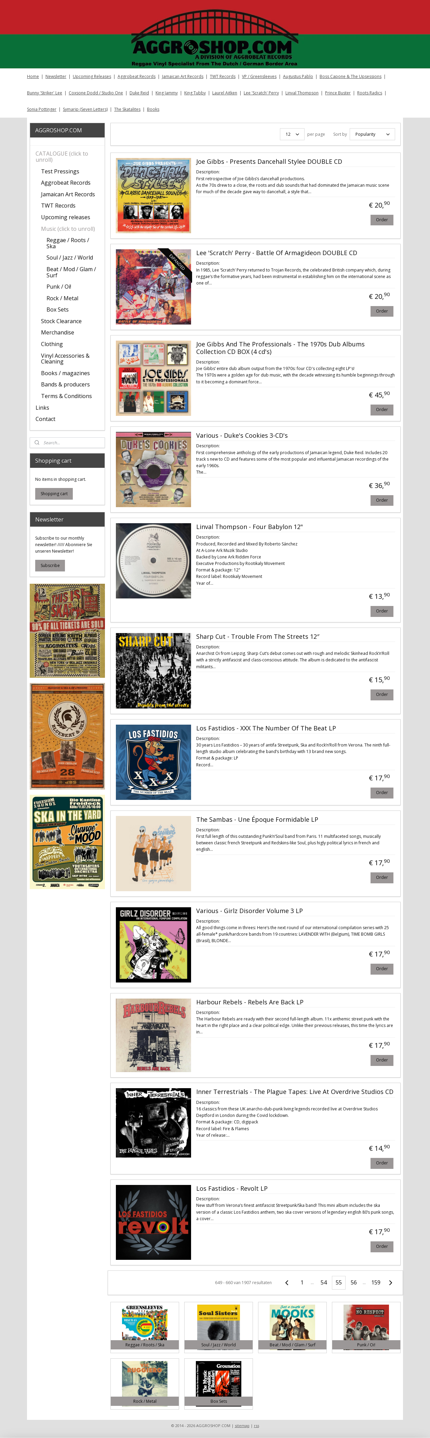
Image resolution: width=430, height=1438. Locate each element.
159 (375, 1282)
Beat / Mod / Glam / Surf (71, 272)
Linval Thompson (302, 93)
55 (339, 1282)
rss (256, 1425)
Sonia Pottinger (41, 109)
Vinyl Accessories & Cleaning (65, 359)
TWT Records (223, 76)
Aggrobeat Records (137, 76)
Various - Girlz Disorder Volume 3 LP (249, 911)
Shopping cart (54, 494)
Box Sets (57, 309)
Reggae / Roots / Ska (67, 243)
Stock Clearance (61, 321)
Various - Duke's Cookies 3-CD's (241, 435)
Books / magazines (65, 373)
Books (153, 109)
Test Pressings (60, 171)
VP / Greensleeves (259, 76)
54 (324, 1282)
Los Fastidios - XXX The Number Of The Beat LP (266, 728)
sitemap (242, 1425)
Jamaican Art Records (182, 76)
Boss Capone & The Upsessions (350, 76)
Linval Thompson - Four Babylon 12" (249, 527)
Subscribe (50, 565)
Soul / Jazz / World (69, 257)
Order (382, 220)
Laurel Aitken (224, 93)
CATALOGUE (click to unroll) (62, 156)
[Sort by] (372, 134)
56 (354, 1282)
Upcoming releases (65, 217)
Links (42, 407)
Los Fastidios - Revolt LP (231, 1188)
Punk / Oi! (58, 286)
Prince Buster (338, 93)
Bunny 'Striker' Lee (44, 93)
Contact (45, 419)
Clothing (52, 344)
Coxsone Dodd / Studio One (96, 93)
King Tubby (195, 93)
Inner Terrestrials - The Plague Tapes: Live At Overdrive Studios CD (294, 1092)
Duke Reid (139, 93)
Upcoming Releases (92, 76)
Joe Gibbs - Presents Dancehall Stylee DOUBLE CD (269, 162)
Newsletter (55, 76)
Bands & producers (65, 384)
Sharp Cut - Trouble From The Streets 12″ (257, 637)
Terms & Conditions (66, 396)
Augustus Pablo (298, 76)
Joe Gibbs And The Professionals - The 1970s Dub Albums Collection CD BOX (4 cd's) (280, 348)
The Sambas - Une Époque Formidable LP (257, 819)
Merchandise (57, 332)
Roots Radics (369, 93)
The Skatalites (127, 109)
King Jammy (167, 93)
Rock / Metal (62, 298)
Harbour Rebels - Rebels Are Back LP (249, 1002)
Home (33, 76)
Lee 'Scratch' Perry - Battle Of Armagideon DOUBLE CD (276, 253)
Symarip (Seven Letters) (85, 109)
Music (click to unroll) (68, 229)
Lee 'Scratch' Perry (261, 93)
